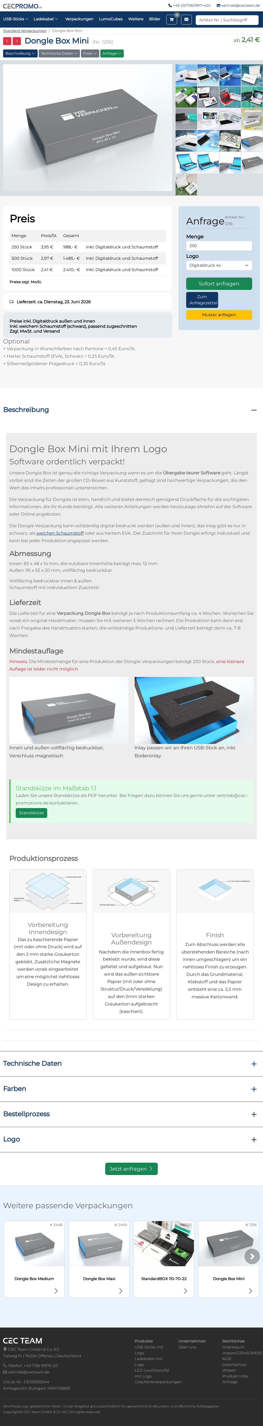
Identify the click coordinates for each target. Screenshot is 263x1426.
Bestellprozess (26, 1114)
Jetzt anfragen (131, 1169)
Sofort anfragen (219, 284)
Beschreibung (20, 53)
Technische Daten (59, 53)
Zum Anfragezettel (203, 299)
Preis (90, 53)
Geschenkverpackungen (158, 1381)
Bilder (154, 18)
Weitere (135, 18)
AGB (226, 1358)
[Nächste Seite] (17, 41)
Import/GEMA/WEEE (242, 1352)
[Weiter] (252, 1256)
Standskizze (31, 812)
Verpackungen (79, 18)
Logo (11, 1139)
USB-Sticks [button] (16, 18)
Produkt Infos (235, 1376)
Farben (14, 1089)
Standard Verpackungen (25, 30)
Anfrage (112, 53)
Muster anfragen (219, 314)
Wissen (229, 1370)
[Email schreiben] (186, 19)
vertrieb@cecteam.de (240, 5)
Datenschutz (234, 1364)
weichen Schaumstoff (60, 533)
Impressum (233, 1347)
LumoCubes (110, 18)
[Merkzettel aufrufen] (171, 19)
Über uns (187, 1347)
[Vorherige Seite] (7, 41)
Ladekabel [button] (46, 18)
